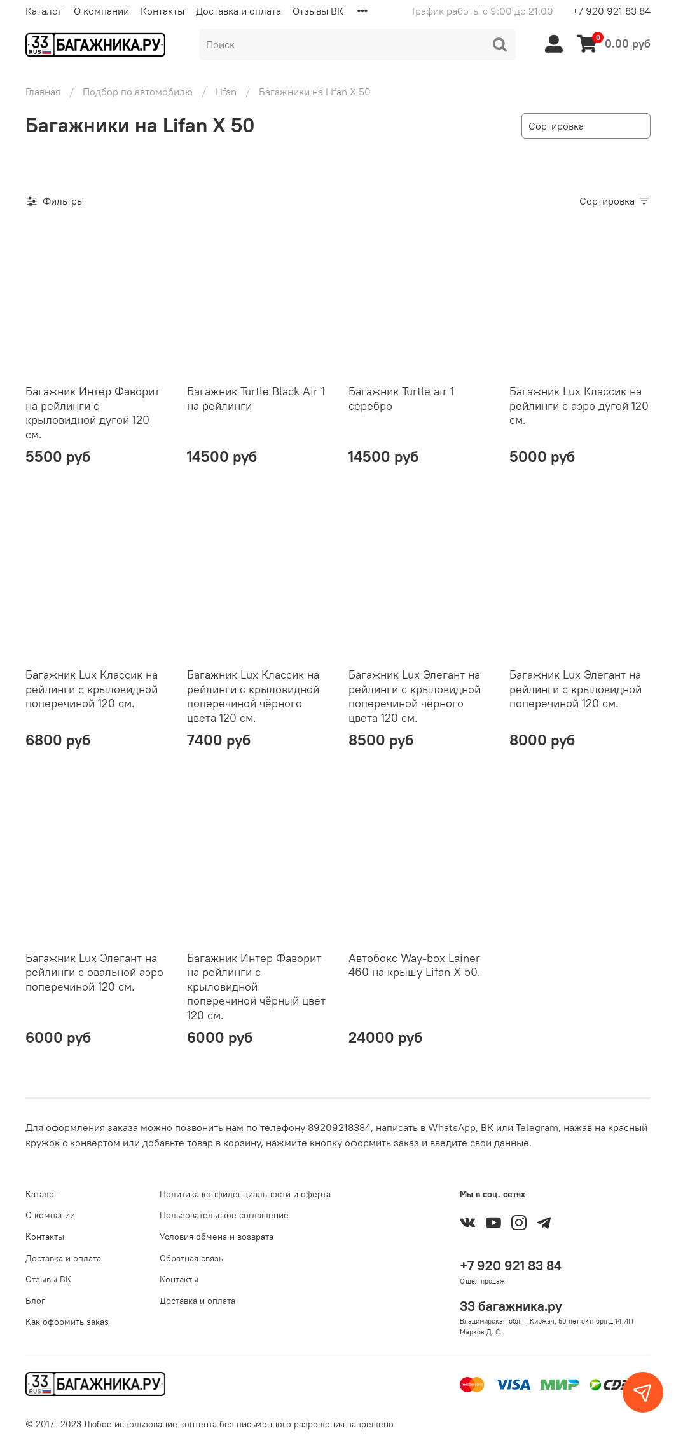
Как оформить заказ (67, 1321)
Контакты (162, 10)
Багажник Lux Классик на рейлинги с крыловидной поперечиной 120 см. (91, 688)
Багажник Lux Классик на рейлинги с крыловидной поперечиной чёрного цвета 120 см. (253, 696)
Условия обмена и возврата (216, 1236)
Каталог (43, 10)
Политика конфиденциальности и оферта (245, 1194)
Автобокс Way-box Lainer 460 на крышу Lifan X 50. (414, 965)
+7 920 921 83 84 (611, 10)
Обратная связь (191, 1258)
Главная (42, 91)
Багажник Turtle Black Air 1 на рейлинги (256, 398)
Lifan (226, 91)
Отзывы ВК (318, 10)
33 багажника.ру (511, 1306)
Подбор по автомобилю (138, 91)
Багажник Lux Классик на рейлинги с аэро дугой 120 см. (579, 405)
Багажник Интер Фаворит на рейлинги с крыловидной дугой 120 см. (92, 413)
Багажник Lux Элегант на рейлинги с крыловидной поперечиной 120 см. (575, 688)
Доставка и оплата (238, 10)
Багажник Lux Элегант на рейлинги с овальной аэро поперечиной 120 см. (94, 972)
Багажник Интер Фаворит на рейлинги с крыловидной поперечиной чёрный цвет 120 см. (256, 986)
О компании (101, 10)
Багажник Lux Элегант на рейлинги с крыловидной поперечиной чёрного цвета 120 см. (414, 696)
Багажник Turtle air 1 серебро (401, 398)
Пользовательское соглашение (224, 1215)
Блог (35, 1300)
